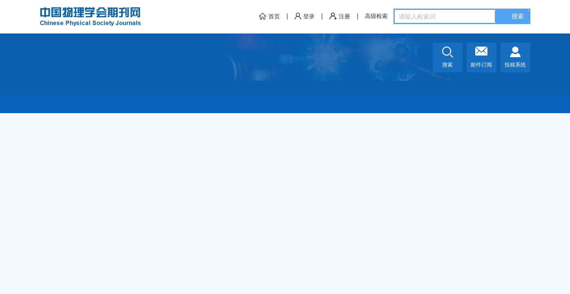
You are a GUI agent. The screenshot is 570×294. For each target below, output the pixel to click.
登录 (305, 16)
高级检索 (376, 16)
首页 (269, 16)
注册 (339, 16)
